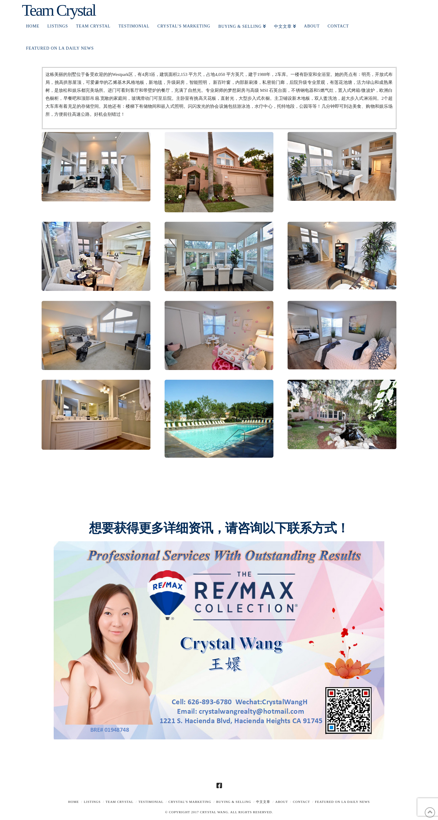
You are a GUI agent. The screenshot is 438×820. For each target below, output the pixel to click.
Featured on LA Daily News (342, 801)
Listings (92, 801)
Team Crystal (58, 10)
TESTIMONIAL (150, 801)
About (281, 801)
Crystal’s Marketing (189, 801)
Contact (301, 801)
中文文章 (263, 801)
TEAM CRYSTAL (120, 801)
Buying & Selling (233, 801)
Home (73, 801)
